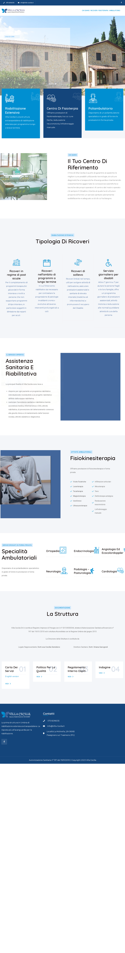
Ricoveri (94, 10)
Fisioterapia (103, 10)
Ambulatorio (114, 10)
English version (12, 676)
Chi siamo (86, 10)
